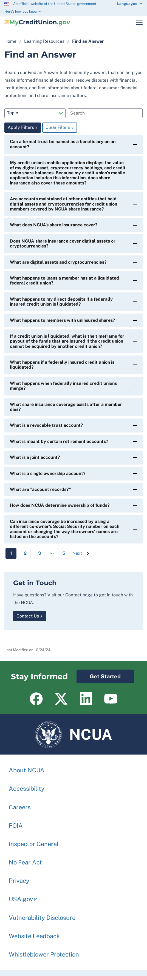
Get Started (99, 675)
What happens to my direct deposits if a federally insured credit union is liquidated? (61, 302)
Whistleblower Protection (44, 951)
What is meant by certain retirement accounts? (59, 441)
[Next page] (77, 553)
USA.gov (21, 896)
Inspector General (34, 841)
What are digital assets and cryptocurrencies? (58, 262)
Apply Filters (21, 127)
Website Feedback (34, 933)
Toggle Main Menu (136, 22)
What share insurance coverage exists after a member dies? (66, 407)
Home (10, 41)
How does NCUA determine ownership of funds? (60, 505)
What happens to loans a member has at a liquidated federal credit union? (64, 280)
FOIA (16, 822)
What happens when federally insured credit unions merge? (63, 386)
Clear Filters (58, 127)
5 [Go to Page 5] (63, 553)
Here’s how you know (21, 11)
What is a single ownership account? (48, 473)
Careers (20, 804)
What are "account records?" (40, 489)
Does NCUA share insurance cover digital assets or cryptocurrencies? (62, 243)
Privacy (19, 878)
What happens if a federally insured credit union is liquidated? (62, 365)
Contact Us (27, 616)
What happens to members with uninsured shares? (62, 320)
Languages (127, 3)
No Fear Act (25, 859)
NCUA (73, 734)
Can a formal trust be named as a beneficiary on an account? (62, 144)
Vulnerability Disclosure (42, 915)
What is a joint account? (35, 457)
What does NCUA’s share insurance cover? (54, 224)
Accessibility (26, 785)
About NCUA (26, 767)
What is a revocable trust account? (46, 425)
